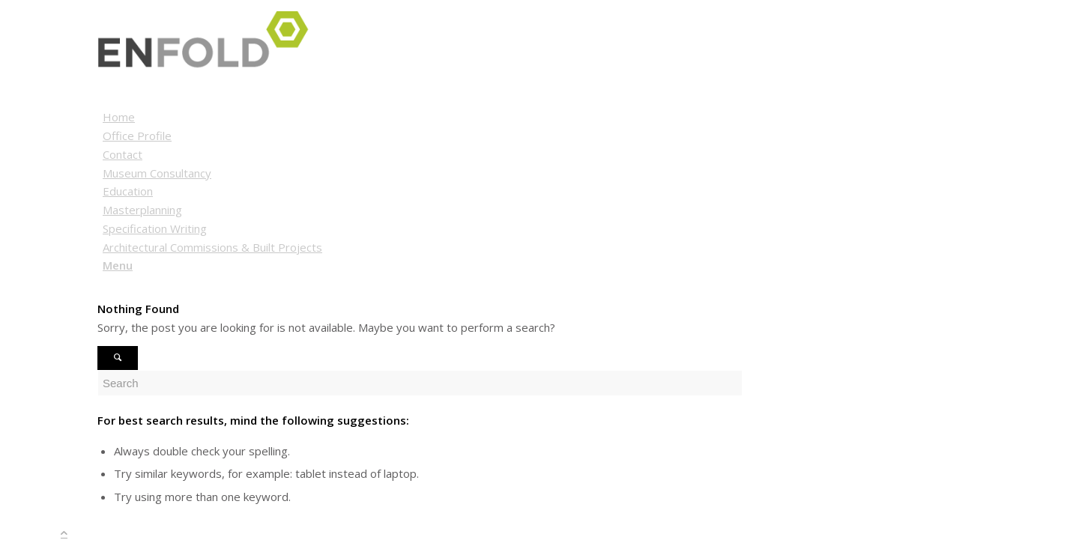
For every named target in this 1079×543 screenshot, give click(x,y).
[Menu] (118, 265)
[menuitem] (542, 117)
